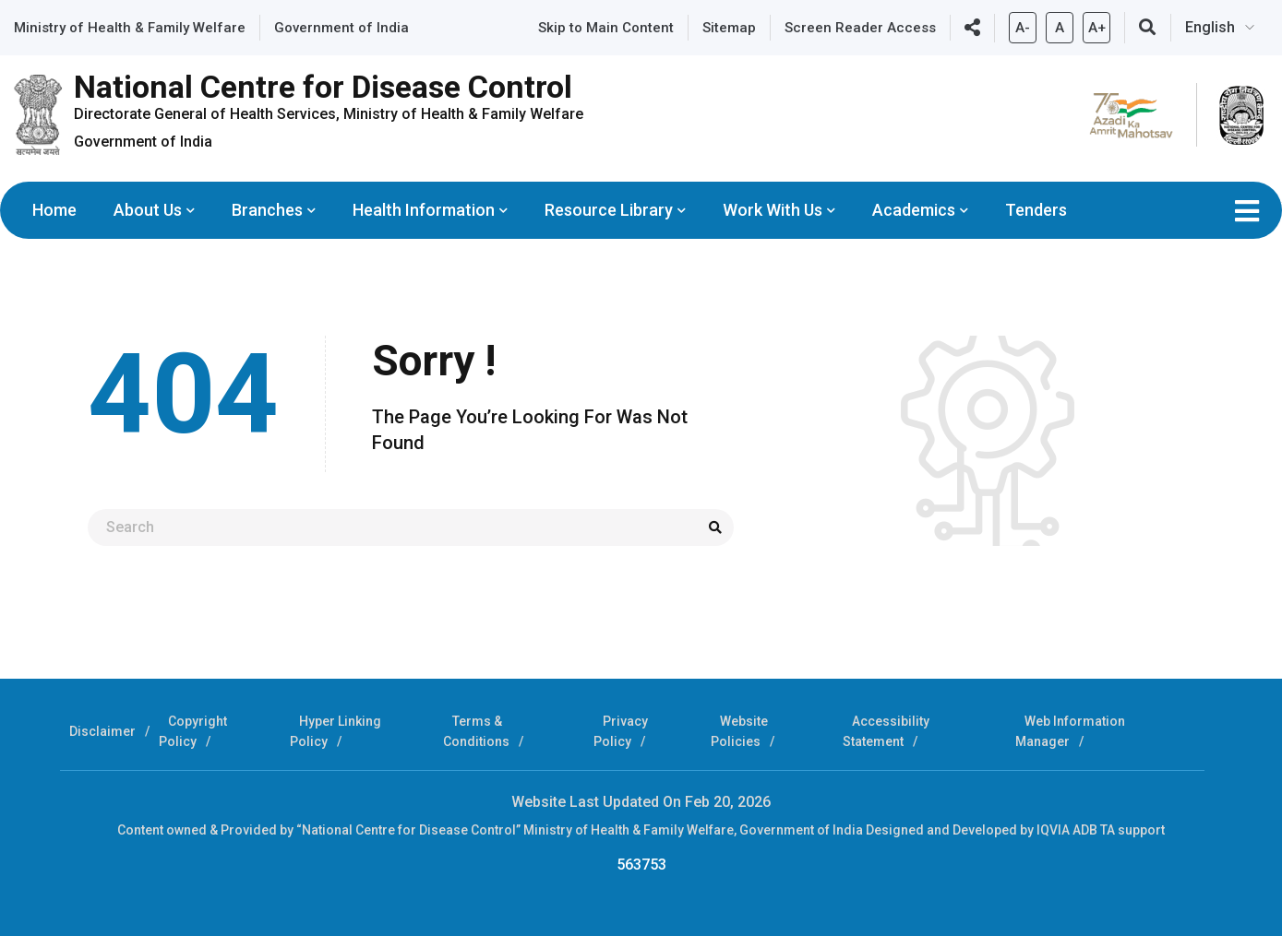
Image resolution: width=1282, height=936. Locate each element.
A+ (1096, 24)
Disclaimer (102, 731)
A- (1022, 24)
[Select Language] (1226, 27)
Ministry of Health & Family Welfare (130, 27)
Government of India (341, 27)
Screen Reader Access (860, 27)
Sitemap (729, 27)
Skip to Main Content (606, 27)
